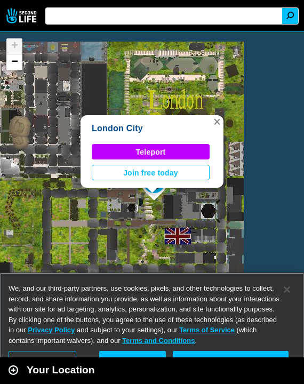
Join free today (150, 173)
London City (117, 128)
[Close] (287, 289)
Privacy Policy (51, 330)
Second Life (22, 15)
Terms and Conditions (158, 341)
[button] (217, 121)
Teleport (151, 152)
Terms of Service (207, 330)
